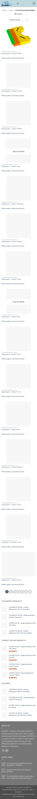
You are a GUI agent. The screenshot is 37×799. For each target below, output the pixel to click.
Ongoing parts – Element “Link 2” (11, 504)
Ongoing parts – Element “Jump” (11, 279)
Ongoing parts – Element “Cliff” (11, 354)
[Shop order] (18, 20)
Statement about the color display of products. (19, 770)
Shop (11, 10)
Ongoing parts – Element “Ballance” (12, 467)
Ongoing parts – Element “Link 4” (11, 580)
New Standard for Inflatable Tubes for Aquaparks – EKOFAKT (19, 764)
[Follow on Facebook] (3, 750)
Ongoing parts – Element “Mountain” (12, 204)
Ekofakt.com (27, 787)
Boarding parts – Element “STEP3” (11, 129)
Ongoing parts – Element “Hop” (10, 166)
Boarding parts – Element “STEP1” (11, 53)
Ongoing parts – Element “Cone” (11, 392)
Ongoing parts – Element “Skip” (10, 317)
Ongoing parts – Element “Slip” (10, 429)
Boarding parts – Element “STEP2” (11, 91)
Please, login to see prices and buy (12, 58)
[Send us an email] (6, 750)
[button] (18, 3)
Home (4, 10)
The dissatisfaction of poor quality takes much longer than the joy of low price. (20, 777)
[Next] (30, 591)
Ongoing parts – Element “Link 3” (11, 542)
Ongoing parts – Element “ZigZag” (11, 241)
